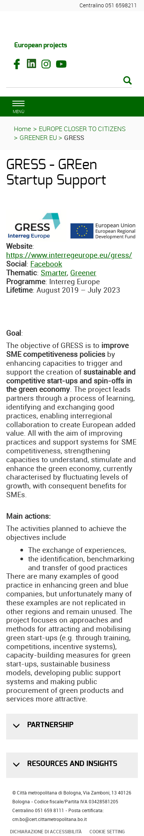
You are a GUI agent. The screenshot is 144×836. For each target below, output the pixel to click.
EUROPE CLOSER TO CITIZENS (82, 128)
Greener (83, 273)
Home (22, 128)
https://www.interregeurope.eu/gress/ (69, 255)
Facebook (46, 264)
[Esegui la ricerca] (127, 81)
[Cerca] (69, 81)
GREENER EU (39, 137)
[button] (17, 725)
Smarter (54, 273)
